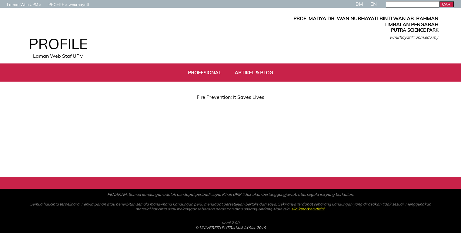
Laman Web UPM (19, 4)
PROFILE (53, 4)
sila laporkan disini (307, 208)
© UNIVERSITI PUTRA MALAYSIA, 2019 (230, 227)
